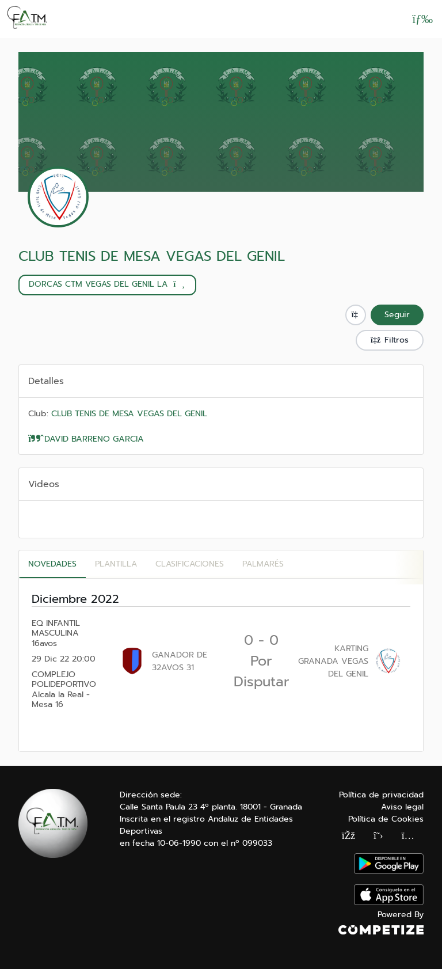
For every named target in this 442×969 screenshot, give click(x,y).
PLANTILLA (116, 564)
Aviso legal (402, 807)
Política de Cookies (386, 819)
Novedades (52, 564)
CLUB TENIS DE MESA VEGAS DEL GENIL (151, 256)
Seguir (397, 315)
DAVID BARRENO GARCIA (86, 438)
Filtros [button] (390, 340)
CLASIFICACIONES (189, 564)
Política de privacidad (381, 795)
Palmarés (263, 564)
